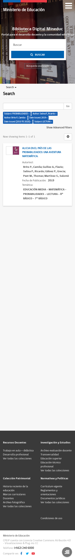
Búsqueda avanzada (37, 66)
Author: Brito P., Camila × (15, 117)
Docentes (8, 498)
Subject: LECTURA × (43, 121)
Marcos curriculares (14, 494)
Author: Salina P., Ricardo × (44, 113)
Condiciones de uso (51, 518)
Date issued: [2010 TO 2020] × (17, 121)
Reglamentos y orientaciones (49, 492)
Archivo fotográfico (14, 502)
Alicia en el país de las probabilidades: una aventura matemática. (41, 152)
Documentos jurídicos (53, 498)
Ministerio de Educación (24, 10)
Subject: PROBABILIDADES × (16, 113)
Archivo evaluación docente (56, 451)
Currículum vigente (51, 486)
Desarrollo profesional (16, 455)
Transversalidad (50, 455)
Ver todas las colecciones (17, 459)
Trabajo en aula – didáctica (18, 451)
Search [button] (11, 87)
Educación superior (51, 459)
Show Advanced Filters (59, 128)
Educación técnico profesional (51, 465)
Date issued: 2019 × (38, 117)
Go (67, 106)
